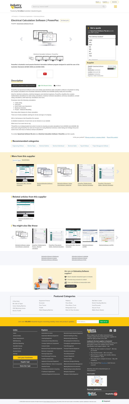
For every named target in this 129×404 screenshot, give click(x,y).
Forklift (41, 307)
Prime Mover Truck (71, 305)
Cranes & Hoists (46, 346)
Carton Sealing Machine (19, 306)
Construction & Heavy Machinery (50, 341)
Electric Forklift (17, 310)
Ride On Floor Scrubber (72, 310)
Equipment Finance (44, 300)
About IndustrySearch (18, 338)
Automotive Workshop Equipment (50, 335)
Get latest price (65, 20)
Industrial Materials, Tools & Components (52, 364)
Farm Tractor (42, 305)
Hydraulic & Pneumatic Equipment (50, 361)
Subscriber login (25, 366)
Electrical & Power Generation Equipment (52, 348)
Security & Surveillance (69, 351)
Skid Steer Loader (97, 300)
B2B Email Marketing (18, 343)
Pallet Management (69, 346)
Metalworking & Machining (70, 338)
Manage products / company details (95, 137)
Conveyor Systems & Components (50, 343)
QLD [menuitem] (90, 45)
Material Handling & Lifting (70, 335)
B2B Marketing (17, 341)
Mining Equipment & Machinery (71, 341)
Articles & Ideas (17, 335)
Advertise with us (17, 348)
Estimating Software (39, 16)
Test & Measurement (69, 353)
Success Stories (17, 351)
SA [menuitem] (90, 47)
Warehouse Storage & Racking (71, 361)
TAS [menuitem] (90, 56)
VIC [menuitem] (90, 42)
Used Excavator (96, 305)
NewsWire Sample (17, 346)
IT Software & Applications (25, 16)
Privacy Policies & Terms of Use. (50, 401)
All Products (15, 16)
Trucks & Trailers (68, 359)
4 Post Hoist (16, 301)
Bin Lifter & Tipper (18, 303)
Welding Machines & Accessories (72, 366)
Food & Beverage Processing (49, 356)
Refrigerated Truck (71, 307)
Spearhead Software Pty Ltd (25, 23)
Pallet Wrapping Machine (46, 310)
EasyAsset (104, 363)
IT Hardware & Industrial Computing (50, 369)
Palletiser (68, 300)
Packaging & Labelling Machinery (72, 343)
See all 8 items (25, 160)
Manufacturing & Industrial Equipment (73, 333)
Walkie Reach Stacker (98, 310)
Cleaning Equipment (47, 338)
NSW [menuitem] (90, 40)
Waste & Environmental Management (73, 364)
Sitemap (15, 353)
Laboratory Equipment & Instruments (51, 374)
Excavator (42, 303)
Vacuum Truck (96, 307)
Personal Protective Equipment (71, 348)
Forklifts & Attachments (47, 359)
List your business (25, 357)
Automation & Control (47, 333)
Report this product (112, 137)
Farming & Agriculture (47, 353)
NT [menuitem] (90, 51)
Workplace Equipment (69, 371)
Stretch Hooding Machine (99, 303)
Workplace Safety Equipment (71, 374)
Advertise (114, 2)
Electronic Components (47, 351)
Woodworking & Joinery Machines (72, 369)
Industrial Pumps (46, 366)
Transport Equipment (69, 356)
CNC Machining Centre (19, 308)
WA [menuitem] (90, 49)
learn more (71, 286)
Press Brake (69, 303)
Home (14, 333)
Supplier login (25, 362)
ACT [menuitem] (90, 54)
